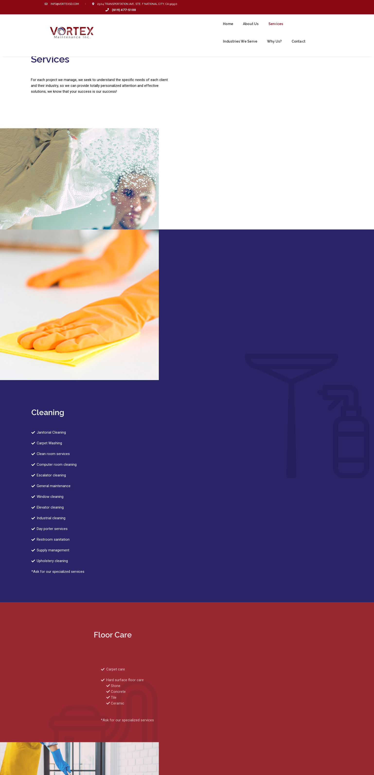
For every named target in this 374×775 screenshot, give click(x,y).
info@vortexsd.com (65, 4)
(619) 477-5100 (310, 4)
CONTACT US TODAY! (235, 682)
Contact (319, 17)
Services (226, 17)
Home (178, 17)
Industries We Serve (260, 17)
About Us (201, 17)
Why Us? (294, 17)
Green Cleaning (208, 736)
